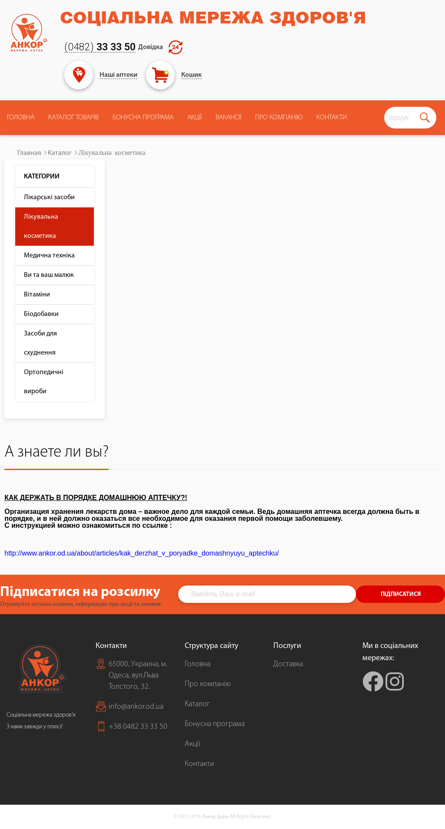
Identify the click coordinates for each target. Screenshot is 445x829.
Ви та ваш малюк (49, 275)
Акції (194, 117)
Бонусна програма (143, 117)
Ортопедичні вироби (43, 382)
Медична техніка (49, 255)
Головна (20, 117)
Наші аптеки (118, 75)
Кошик (191, 75)
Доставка (288, 664)
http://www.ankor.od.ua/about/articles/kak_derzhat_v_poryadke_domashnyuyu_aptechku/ (141, 553)
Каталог (60, 153)
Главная (29, 153)
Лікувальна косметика (41, 227)
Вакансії (228, 117)
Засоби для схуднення (40, 343)
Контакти (331, 117)
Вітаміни (37, 294)
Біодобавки (41, 314)
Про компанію (208, 684)
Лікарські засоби (49, 197)
